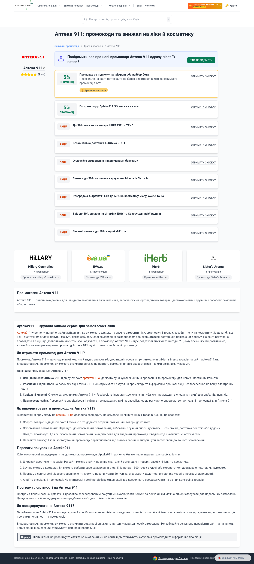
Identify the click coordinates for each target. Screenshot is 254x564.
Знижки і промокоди (68, 46)
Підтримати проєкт (56, 558)
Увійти (231, 6)
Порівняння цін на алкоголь (29, 558)
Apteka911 (24, 332)
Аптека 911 (32, 68)
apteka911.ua (91, 378)
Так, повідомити (201, 60)
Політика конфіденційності (90, 558)
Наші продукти (115, 558)
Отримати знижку (203, 76)
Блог (71, 558)
